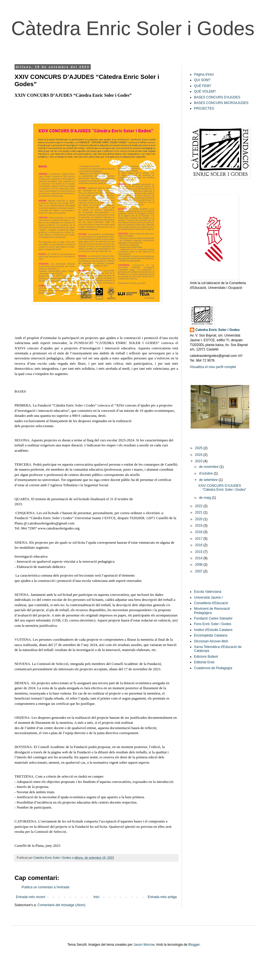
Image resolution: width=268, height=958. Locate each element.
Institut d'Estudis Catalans (213, 630)
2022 (199, 506)
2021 (199, 512)
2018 (199, 532)
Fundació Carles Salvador (213, 618)
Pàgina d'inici (204, 74)
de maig (205, 498)
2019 (199, 526)
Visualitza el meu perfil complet (213, 367)
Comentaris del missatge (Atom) (61, 905)
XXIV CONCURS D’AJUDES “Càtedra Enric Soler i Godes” (222, 488)
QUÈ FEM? (202, 86)
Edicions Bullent (206, 657)
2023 (199, 461)
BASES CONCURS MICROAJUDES (221, 103)
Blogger (194, 945)
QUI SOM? (202, 80)
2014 (199, 558)
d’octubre (206, 473)
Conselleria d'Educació (211, 603)
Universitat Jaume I (208, 597)
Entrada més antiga (162, 897)
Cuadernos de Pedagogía (213, 668)
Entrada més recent (30, 897)
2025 (199, 448)
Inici (96, 897)
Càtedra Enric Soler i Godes (133, 28)
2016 (199, 545)
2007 (199, 571)
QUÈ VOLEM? (205, 91)
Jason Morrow (143, 945)
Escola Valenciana (207, 592)
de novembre (209, 467)
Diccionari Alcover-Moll (211, 641)
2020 (199, 519)
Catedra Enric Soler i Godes (217, 330)
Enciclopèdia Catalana (210, 635)
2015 (199, 552)
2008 (199, 565)
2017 (199, 539)
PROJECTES (204, 108)
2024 (199, 455)
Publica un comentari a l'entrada (45, 887)
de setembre (209, 480)
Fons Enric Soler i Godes (212, 624)
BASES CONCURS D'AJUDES (217, 97)
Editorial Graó (204, 662)
